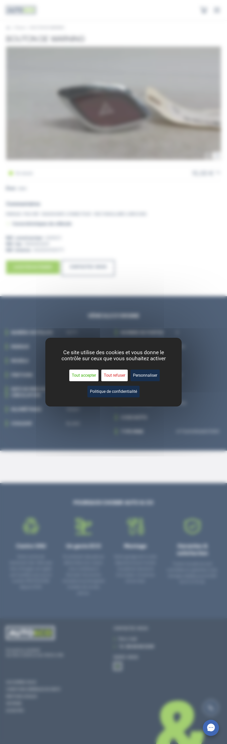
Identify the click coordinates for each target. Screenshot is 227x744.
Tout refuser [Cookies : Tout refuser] (114, 375)
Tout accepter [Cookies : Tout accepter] (84, 375)
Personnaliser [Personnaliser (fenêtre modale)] (145, 375)
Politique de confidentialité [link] (113, 391)
